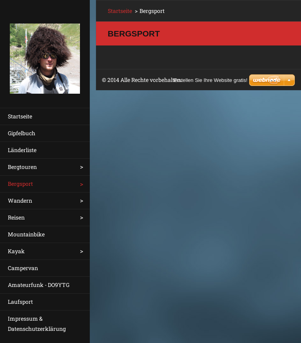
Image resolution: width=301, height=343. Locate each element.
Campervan (23, 268)
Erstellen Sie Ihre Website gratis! (210, 80)
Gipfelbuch (21, 133)
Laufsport (20, 301)
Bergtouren (22, 167)
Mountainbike (26, 234)
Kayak (16, 251)
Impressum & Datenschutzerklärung (37, 323)
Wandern (20, 200)
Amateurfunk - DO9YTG (38, 285)
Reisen (16, 217)
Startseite (20, 116)
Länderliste (22, 150)
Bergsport (20, 183)
